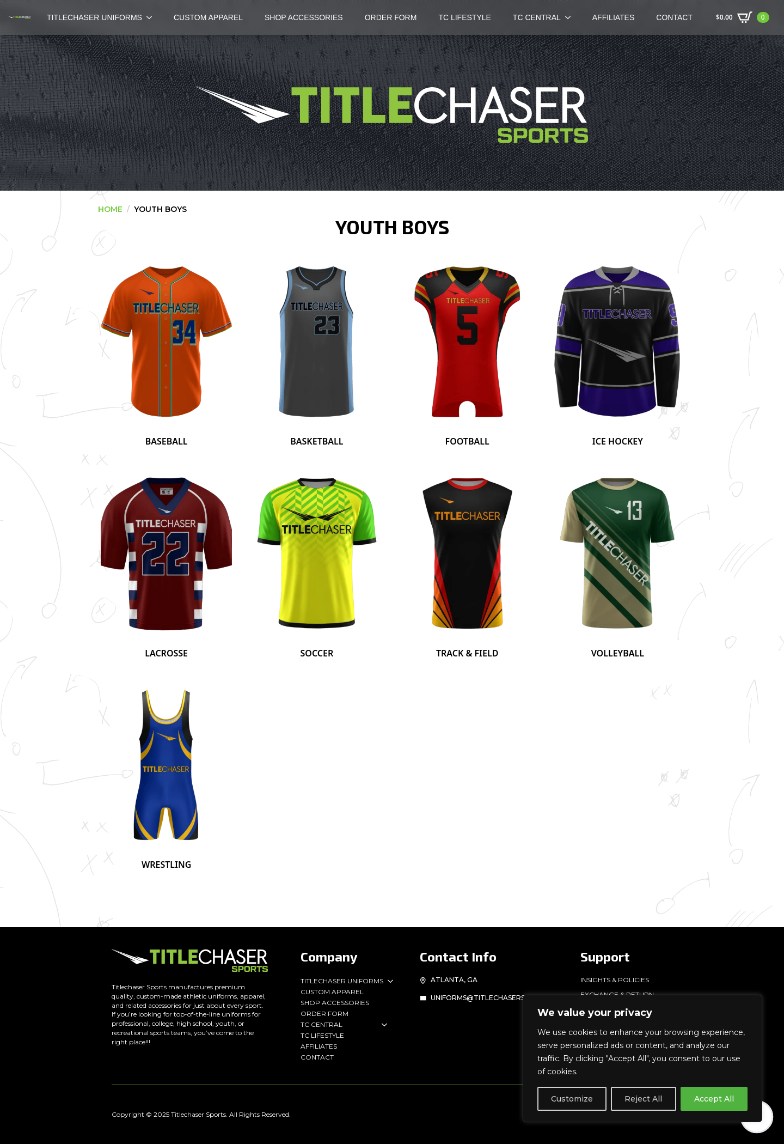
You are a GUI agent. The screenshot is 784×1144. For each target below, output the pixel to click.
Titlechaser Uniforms (342, 981)
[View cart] (742, 17)
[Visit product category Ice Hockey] (617, 350)
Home (110, 209)
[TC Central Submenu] (571, 17)
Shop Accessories (304, 17)
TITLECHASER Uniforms (94, 17)
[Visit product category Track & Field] (467, 562)
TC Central (537, 17)
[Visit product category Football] (467, 350)
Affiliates (613, 17)
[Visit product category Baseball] (166, 350)
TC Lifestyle (464, 17)
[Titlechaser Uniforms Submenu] (388, 981)
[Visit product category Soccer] (316, 562)
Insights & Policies (614, 980)
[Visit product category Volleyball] (617, 562)
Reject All (643, 1099)
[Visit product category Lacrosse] (166, 562)
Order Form (391, 17)
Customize (572, 1099)
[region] (642, 1058)
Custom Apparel (208, 17)
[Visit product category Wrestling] (166, 774)
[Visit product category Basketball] (316, 350)
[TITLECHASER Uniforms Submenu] (152, 17)
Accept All (714, 1099)
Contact (674, 17)
